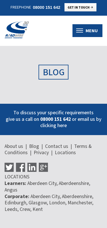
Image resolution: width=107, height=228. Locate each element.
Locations (65, 152)
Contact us (56, 146)
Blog (34, 146)
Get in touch (81, 7)
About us (14, 146)
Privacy (41, 152)
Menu (87, 30)
